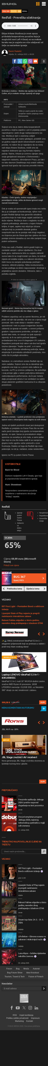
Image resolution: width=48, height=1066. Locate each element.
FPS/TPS (13, 11)
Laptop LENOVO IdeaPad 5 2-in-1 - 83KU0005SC (21, 676)
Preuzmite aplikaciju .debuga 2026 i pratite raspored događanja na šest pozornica (31, 802)
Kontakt (29, 1021)
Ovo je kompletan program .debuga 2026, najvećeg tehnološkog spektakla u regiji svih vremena (31, 821)
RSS (15, 1015)
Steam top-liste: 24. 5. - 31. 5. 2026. (31, 921)
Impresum (35, 1018)
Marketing (19, 1021)
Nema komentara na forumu (18, 707)
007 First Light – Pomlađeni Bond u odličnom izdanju (30, 869)
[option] (24, 671)
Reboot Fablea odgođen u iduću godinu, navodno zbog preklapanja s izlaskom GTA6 (32, 905)
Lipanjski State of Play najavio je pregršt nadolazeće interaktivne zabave (31, 888)
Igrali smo (5, 11)
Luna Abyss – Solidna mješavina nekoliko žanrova (32, 954)
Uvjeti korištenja (26, 1015)
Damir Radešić (15, 51)
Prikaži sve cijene (11, 565)
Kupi (43, 702)
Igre (19, 11)
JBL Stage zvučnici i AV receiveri (19, 757)
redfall (24, 11)
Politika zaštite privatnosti (17, 1018)
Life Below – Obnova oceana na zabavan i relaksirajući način (32, 938)
